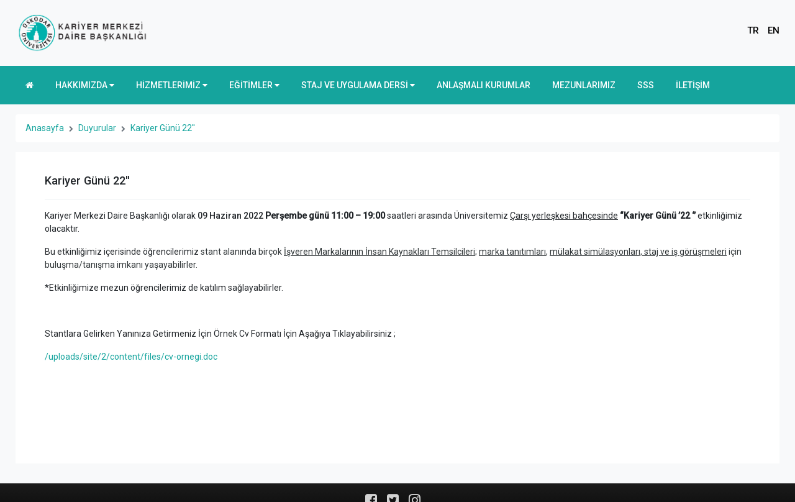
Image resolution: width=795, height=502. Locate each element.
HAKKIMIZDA (84, 85)
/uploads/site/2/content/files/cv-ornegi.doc (131, 357)
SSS (645, 85)
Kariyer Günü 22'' (162, 128)
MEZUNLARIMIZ (584, 85)
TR (753, 30)
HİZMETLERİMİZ (171, 85)
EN (773, 30)
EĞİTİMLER (254, 85)
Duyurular (97, 128)
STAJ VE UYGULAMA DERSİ (358, 85)
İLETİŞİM (693, 85)
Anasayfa (44, 128)
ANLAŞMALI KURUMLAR (483, 85)
